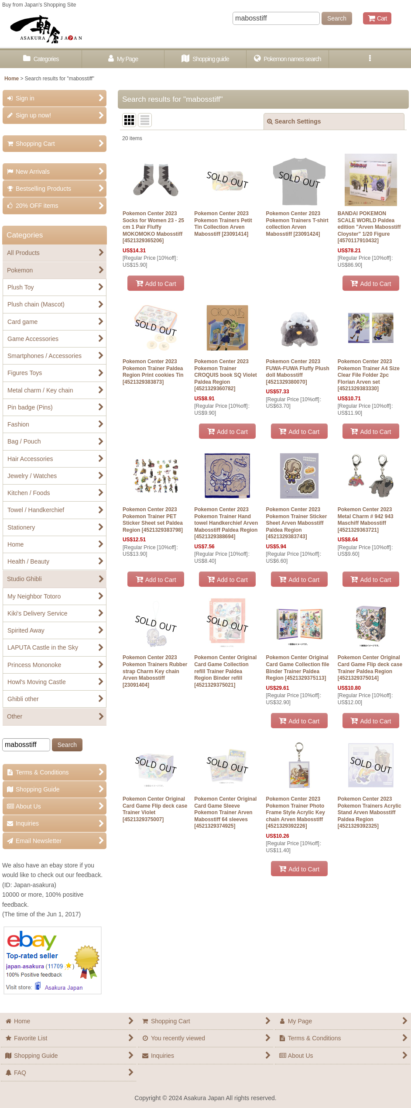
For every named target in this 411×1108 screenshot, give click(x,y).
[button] (370, 59)
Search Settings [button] (294, 121)
